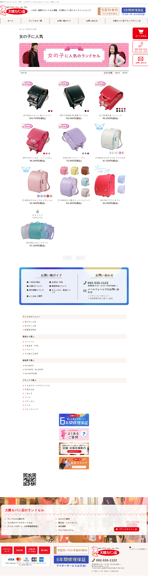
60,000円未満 (31, 376)
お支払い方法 (56, 284)
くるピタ (28, 396)
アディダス (29, 403)
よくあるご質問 (34, 298)
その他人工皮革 (31, 356)
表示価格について (35, 292)
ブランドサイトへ (128, 531)
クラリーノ (29, 352)
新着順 (124, 73)
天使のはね (29, 392)
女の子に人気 (31, 29)
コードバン (29, 344)
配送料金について (57, 288)
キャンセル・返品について (59, 293)
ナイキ (27, 407)
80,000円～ (30, 368)
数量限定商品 (30, 332)
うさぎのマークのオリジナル (37, 388)
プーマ (27, 400)
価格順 (117, 73)
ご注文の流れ (33, 284)
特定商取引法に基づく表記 (101, 301)
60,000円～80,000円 (34, 372)
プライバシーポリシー (99, 298)
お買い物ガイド (64, 21)
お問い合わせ (92, 21)
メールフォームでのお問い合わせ (103, 293)
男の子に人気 (30, 324)
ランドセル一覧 (35, 21)
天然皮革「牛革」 (32, 348)
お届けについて (34, 288)
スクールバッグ (31, 411)
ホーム (10, 21)
